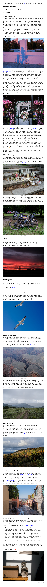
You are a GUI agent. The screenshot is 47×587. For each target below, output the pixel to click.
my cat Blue (36, 128)
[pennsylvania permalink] (2, 423)
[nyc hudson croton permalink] (2, 155)
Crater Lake (21, 386)
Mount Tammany (24, 433)
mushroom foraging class (36, 386)
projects (13, 9)
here (24, 3)
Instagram (11, 128)
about (20, 9)
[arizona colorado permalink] (2, 335)
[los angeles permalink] (2, 280)
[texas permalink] (2, 238)
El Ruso (14, 287)
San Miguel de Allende (26, 474)
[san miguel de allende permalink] (2, 471)
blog (5, 9)
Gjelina (23, 290)
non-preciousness (28, 525)
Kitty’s (24, 162)
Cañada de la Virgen (12, 480)
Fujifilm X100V (7, 71)
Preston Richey (9, 6)
